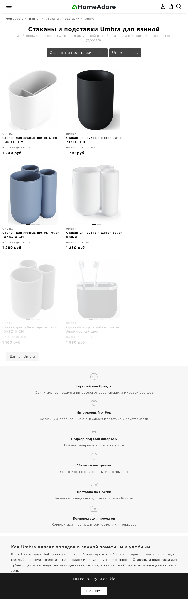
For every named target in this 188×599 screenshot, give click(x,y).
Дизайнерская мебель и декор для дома (94, 523)
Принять (94, 591)
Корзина (171, 7)
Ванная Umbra (22, 259)
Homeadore (15, 19)
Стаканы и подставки (62, 19)
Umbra (125, 53)
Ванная (34, 19)
